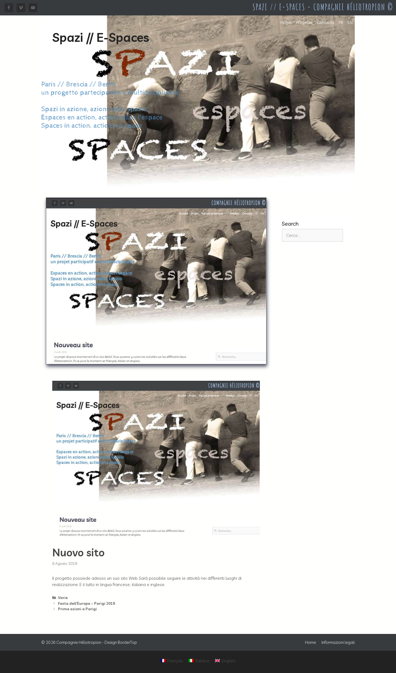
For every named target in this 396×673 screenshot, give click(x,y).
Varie (63, 597)
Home (286, 22)
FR (341, 22)
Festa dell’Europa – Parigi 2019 (86, 603)
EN (350, 22)
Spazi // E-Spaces (100, 37)
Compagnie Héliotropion (78, 642)
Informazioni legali (338, 642)
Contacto (325, 22)
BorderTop (127, 642)
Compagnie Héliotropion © (353, 7)
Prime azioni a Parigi (77, 608)
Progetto (304, 22)
